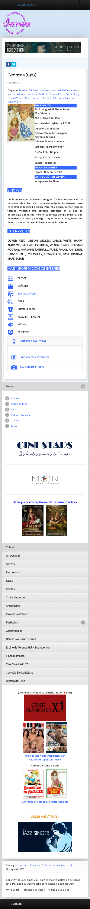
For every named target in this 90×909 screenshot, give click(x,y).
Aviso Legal (12, 889)
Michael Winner (16, 94)
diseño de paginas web (61, 883)
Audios (15, 398)
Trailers (15, 420)
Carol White (14, 101)
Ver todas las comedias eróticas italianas (45, 801)
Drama (23, 90)
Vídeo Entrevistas (21, 415)
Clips (13, 409)
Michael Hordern (39, 90)
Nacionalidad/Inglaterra (64, 90)
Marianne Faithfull (38, 94)
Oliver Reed (32, 98)
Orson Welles (15, 98)
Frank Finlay (73, 94)
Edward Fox (57, 94)
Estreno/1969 (48, 98)
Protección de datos (33, 889)
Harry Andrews (66, 98)
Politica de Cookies (58, 889)
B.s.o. (14, 426)
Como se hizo (19, 403)
